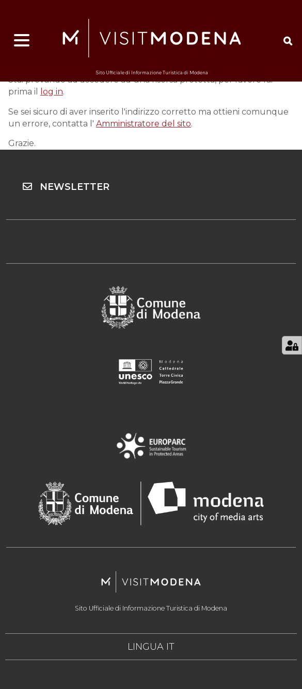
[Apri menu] (21, 40)
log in (51, 92)
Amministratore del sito (143, 124)
